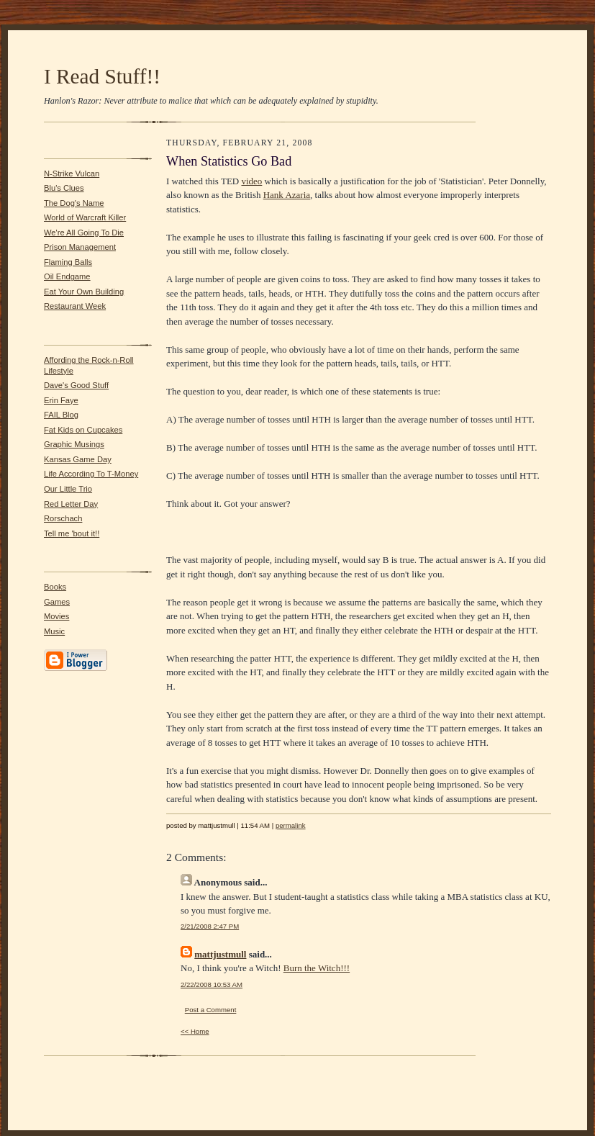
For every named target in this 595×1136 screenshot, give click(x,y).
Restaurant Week (75, 306)
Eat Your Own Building (84, 291)
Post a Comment (211, 1010)
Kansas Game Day (78, 459)
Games (57, 602)
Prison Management (80, 247)
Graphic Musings (74, 444)
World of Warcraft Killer (85, 217)
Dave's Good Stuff (76, 385)
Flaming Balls (68, 262)
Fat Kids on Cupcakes (83, 429)
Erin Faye (61, 400)
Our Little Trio (68, 488)
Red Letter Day (71, 504)
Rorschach (63, 518)
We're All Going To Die (84, 232)
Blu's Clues (64, 188)
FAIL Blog (61, 414)
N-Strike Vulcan (71, 173)
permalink (291, 825)
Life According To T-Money (91, 473)
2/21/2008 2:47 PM (210, 926)
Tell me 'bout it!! (71, 533)
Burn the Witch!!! (316, 968)
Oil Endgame (67, 276)
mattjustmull (220, 954)
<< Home (195, 1031)
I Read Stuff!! (102, 76)
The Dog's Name (74, 203)
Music (54, 631)
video (251, 181)
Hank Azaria (286, 194)
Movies (56, 616)
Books (55, 586)
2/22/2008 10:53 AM (211, 984)
